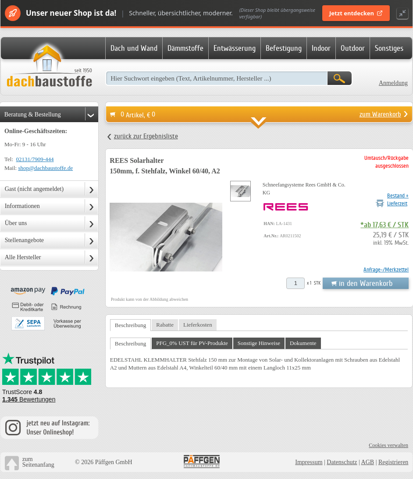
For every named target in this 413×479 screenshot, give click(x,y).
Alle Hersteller (23, 257)
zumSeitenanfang (38, 462)
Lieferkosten (197, 324)
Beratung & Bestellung (32, 114)
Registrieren (393, 462)
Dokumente (303, 343)
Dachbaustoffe (49, 66)
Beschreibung (130, 325)
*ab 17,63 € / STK (384, 225)
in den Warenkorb (365, 283)
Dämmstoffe (185, 48)
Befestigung (284, 48)
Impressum (308, 462)
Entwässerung (235, 48)
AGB (367, 462)
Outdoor (353, 48)
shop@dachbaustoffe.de (45, 168)
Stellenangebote (24, 240)
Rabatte (165, 324)
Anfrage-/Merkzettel (386, 269)
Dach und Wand (133, 48)
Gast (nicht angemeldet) (34, 189)
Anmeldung (393, 83)
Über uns (16, 223)
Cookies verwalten (388, 445)
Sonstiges (389, 48)
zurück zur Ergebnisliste (146, 136)
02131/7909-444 (35, 159)
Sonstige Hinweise (259, 343)
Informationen (22, 206)
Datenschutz (342, 462)
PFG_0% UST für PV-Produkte (192, 343)
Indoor (321, 48)
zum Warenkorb (380, 114)
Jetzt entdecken (356, 13)
